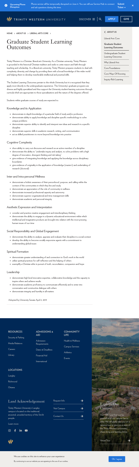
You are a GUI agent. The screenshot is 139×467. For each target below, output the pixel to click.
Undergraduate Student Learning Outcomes (114, 55)
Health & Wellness (72, 340)
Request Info (59, 400)
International (41, 361)
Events (67, 358)
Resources (15, 331)
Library (11, 355)
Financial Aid (41, 355)
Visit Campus (59, 408)
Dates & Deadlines (44, 349)
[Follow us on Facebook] (15, 430)
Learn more (13, 423)
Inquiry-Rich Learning (113, 79)
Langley (11, 375)
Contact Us (58, 416)
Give (126, 19)
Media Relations (15, 343)
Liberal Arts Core (39, 33)
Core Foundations (112, 68)
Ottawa (11, 387)
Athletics (68, 352)
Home (9, 33)
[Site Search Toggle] (100, 19)
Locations (15, 369)
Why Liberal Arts (111, 62)
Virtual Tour (105, 440)
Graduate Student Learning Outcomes (113, 46)
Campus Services (71, 346)
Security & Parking (16, 337)
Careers (11, 349)
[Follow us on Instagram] (9, 430)
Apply (111, 19)
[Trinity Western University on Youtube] (26, 430)
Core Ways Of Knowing (114, 73)
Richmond (12, 381)
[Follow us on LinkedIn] (20, 430)
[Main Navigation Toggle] (87, 19)
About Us (21, 33)
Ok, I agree (117, 459)
